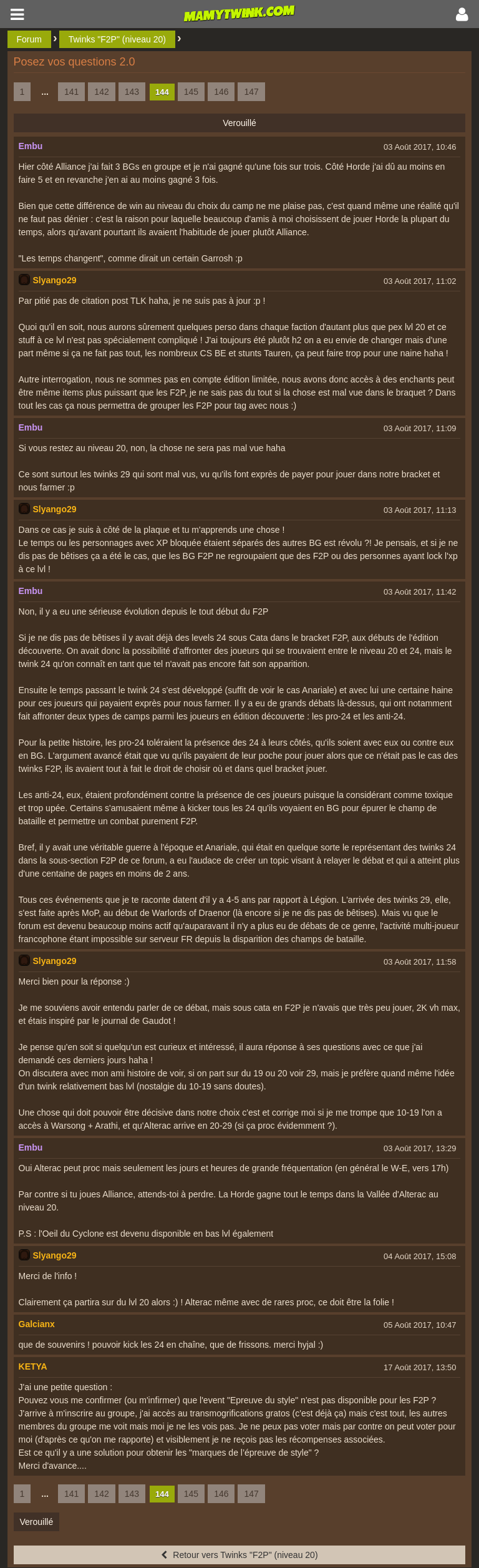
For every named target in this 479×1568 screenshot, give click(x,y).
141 (71, 92)
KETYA (33, 1366)
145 (191, 92)
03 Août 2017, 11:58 (420, 962)
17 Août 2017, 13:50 (420, 1367)
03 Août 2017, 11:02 (420, 281)
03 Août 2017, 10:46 (420, 147)
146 (221, 92)
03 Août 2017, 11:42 (420, 592)
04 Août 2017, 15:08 (420, 1256)
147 (251, 92)
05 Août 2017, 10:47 (420, 1325)
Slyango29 (55, 280)
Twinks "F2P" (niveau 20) (117, 39)
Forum (29, 39)
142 (101, 92)
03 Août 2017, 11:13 (420, 510)
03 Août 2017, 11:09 (420, 428)
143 (132, 92)
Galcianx (37, 1324)
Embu (31, 146)
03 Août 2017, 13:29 (420, 1148)
